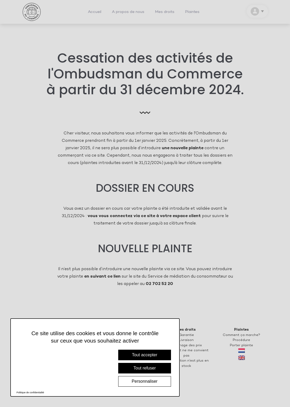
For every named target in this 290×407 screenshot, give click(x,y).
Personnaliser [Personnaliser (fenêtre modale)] (145, 381)
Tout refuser (145, 368)
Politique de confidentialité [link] (30, 392)
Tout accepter (144, 355)
